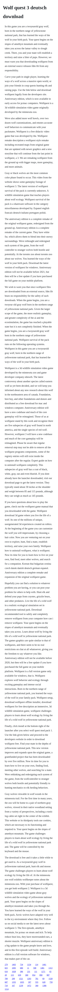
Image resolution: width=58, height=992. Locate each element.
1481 (42, 968)
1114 (7, 989)
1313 (50, 968)
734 (21, 965)
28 (6, 975)
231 (28, 971)
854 (33, 975)
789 (6, 979)
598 (34, 968)
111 (35, 971)
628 (43, 982)
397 (29, 982)
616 (6, 971)
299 (13, 979)
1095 (14, 968)
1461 (44, 965)
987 (48, 975)
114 (36, 965)
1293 (29, 979)
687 (6, 982)
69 (43, 979)
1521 (21, 979)
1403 (14, 965)
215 (12, 975)
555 (36, 982)
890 (41, 975)
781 (36, 979)
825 (6, 968)
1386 (44, 986)
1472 (29, 986)
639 (19, 975)
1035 (22, 982)
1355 (14, 982)
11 (28, 968)
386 (21, 971)
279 (6, 965)
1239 (21, 986)
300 (26, 975)
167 (13, 986)
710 (6, 986)
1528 (51, 979)
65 (50, 971)
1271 (43, 971)
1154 (29, 965)
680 (21, 968)
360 (36, 986)
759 (51, 982)
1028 (14, 971)
